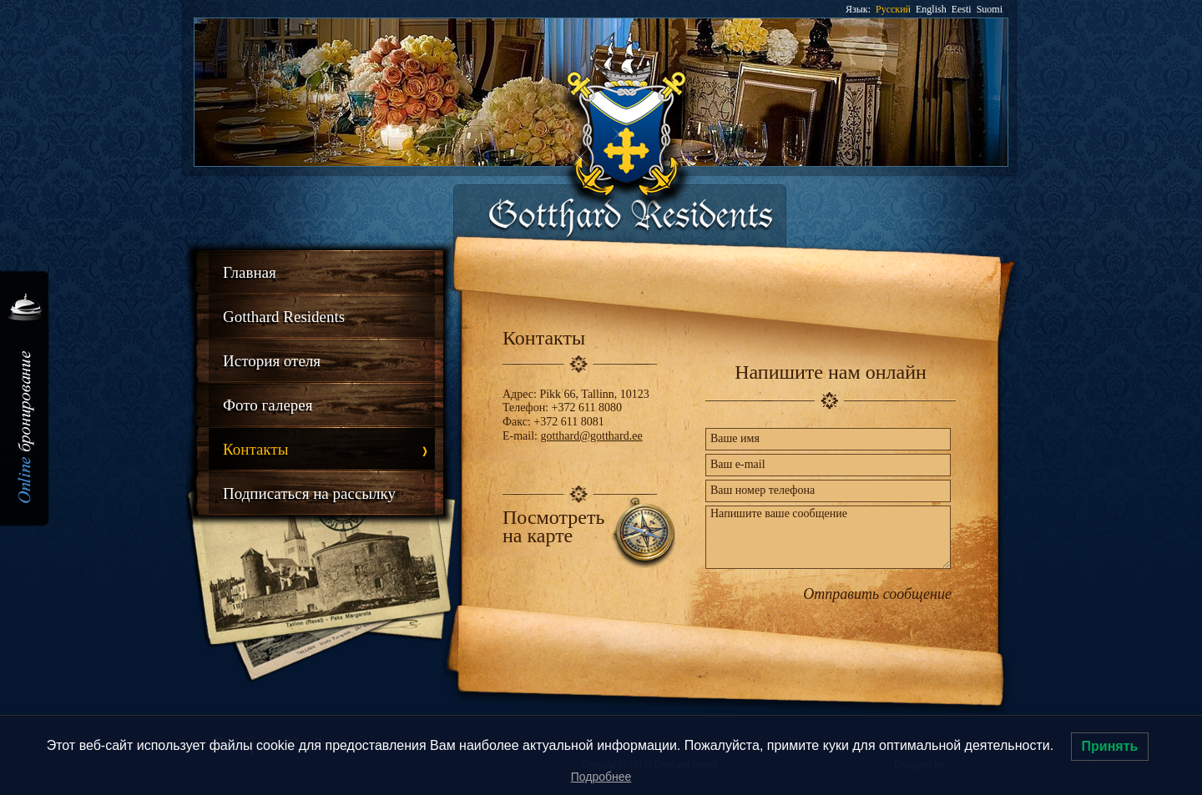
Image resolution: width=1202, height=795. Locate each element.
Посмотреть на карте (553, 526)
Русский (893, 9)
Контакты (255, 449)
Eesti (962, 9)
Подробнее (601, 776)
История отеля (272, 361)
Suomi (990, 9)
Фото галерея (268, 405)
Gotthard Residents (284, 316)
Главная (249, 272)
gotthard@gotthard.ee (592, 436)
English (931, 9)
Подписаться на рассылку (309, 493)
